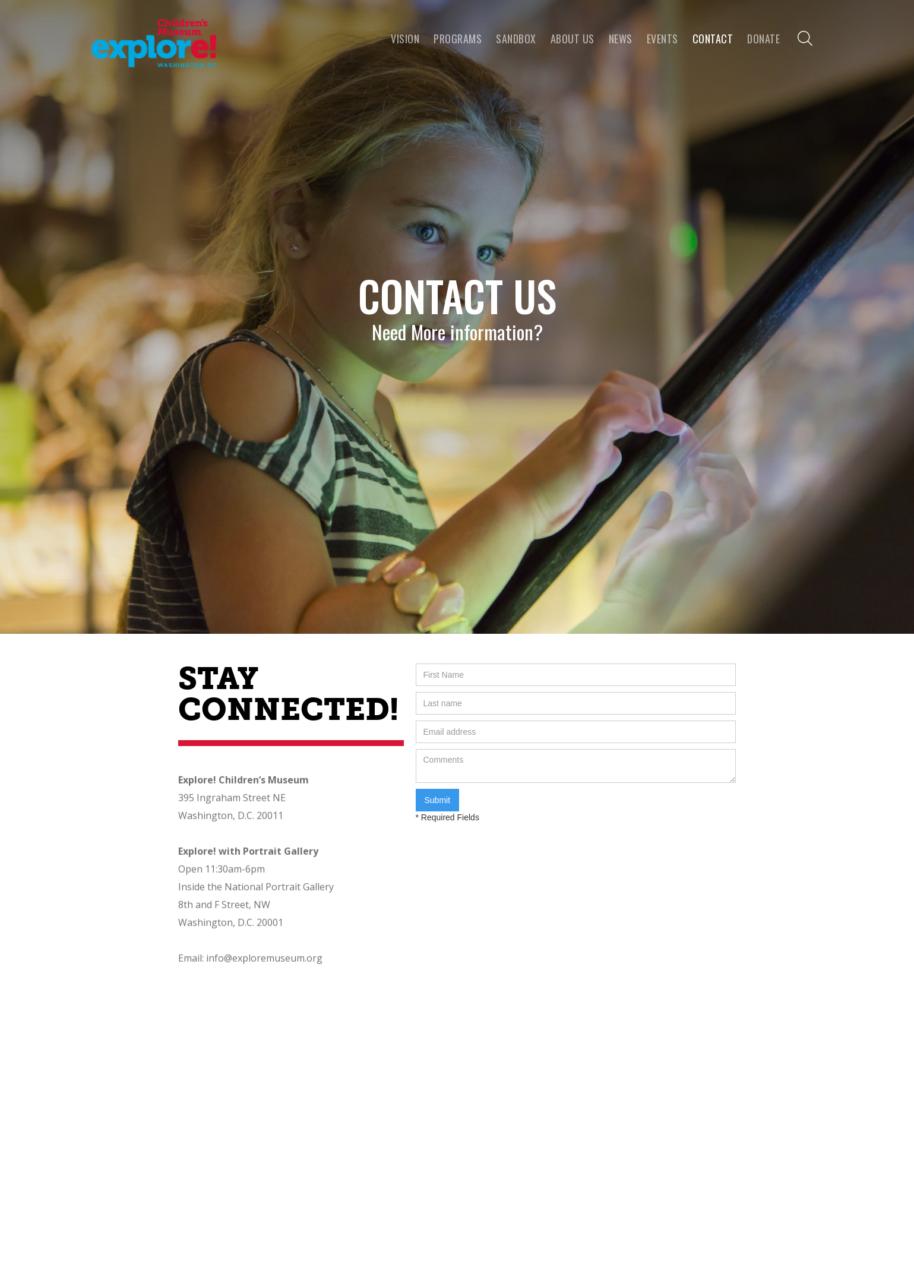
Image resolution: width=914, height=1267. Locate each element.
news (620, 38)
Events (662, 38)
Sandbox (516, 38)
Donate (763, 38)
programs (458, 38)
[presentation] (506, 846)
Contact (712, 38)
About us (572, 38)
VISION (405, 38)
